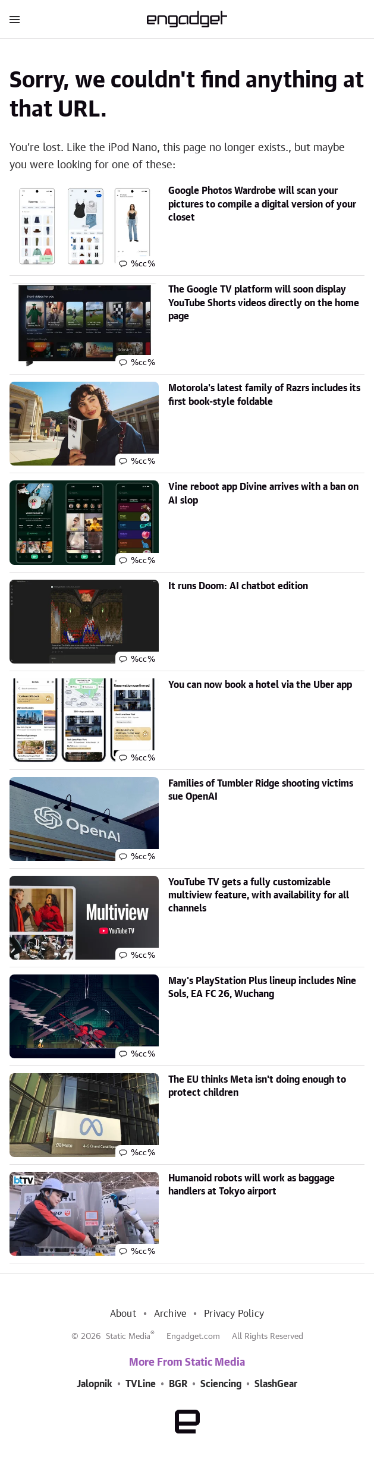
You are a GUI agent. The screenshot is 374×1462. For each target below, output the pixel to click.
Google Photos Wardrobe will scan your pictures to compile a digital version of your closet (262, 204)
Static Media (128, 1336)
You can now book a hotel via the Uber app (260, 685)
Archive (170, 1314)
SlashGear (275, 1384)
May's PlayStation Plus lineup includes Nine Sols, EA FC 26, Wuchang (262, 987)
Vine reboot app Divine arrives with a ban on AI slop (263, 493)
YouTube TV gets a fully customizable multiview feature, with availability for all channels (258, 896)
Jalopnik (94, 1384)
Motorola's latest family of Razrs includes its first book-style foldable (264, 394)
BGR (178, 1384)
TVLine (140, 1384)
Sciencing (220, 1384)
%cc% (143, 264)
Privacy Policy (234, 1314)
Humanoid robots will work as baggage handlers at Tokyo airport (251, 1185)
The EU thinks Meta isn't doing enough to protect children (257, 1086)
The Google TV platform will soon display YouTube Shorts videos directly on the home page (263, 303)
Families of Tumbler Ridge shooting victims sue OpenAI (260, 790)
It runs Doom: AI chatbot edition (238, 586)
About (123, 1314)
